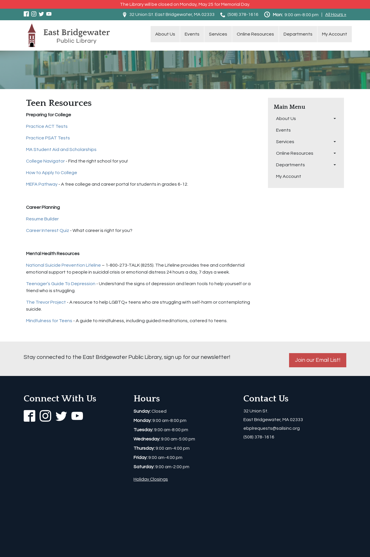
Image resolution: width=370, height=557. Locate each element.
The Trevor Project (46, 302)
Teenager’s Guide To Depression (60, 283)
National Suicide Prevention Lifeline (63, 265)
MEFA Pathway (42, 184)
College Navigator (45, 161)
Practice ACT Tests (47, 126)
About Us (165, 34)
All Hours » (335, 14)
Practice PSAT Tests (48, 138)
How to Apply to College (51, 172)
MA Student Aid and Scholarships (61, 149)
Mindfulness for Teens (49, 320)
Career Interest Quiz (47, 230)
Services (218, 34)
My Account (334, 34)
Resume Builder (42, 219)
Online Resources (255, 34)
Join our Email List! (318, 360)
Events (192, 34)
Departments (298, 34)
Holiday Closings (151, 479)
